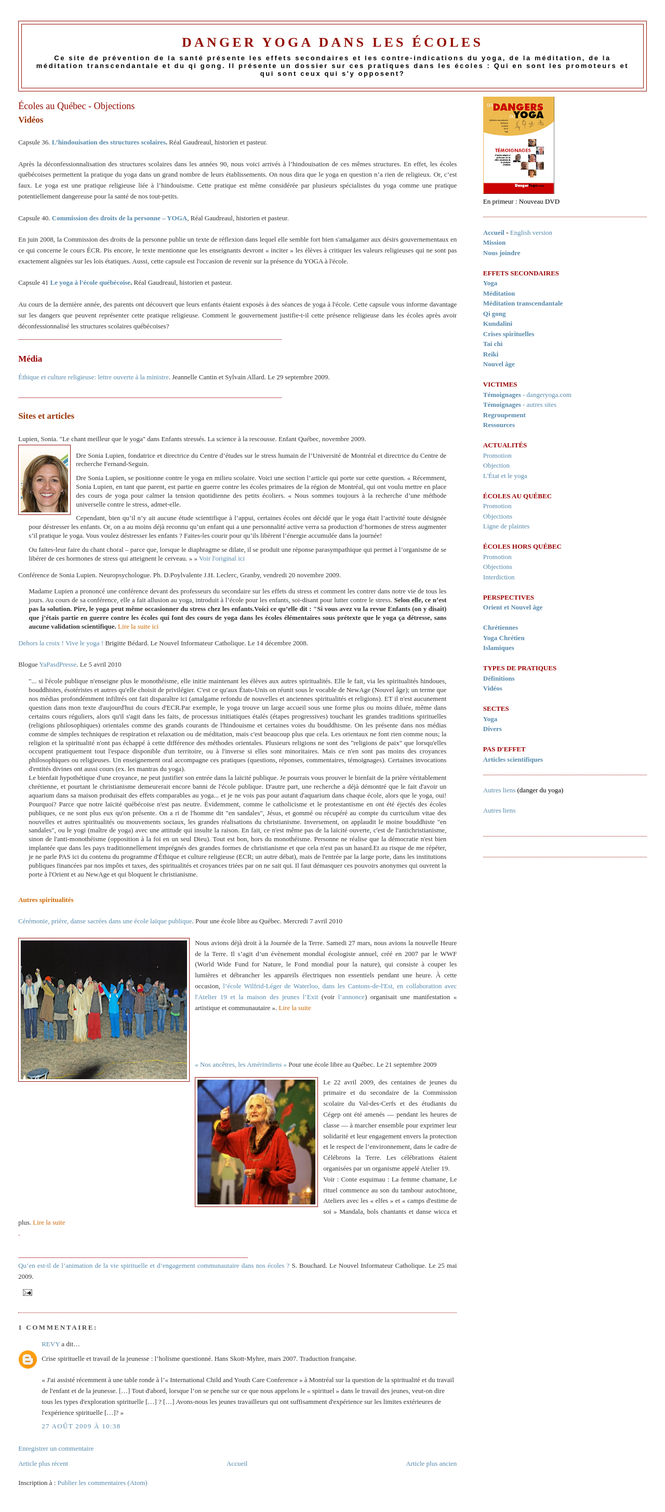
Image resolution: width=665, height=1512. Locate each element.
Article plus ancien (431, 1463)
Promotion (497, 455)
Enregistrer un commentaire (56, 1448)
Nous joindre (502, 253)
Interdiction (499, 577)
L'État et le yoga (505, 476)
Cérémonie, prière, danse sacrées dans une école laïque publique (105, 921)
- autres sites (519, 404)
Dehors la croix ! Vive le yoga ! (60, 643)
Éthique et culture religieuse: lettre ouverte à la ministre (93, 377)
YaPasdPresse (58, 664)
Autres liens (499, 790)
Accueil (237, 1463)
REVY (51, 1344)
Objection (496, 465)
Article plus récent (43, 1463)
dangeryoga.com (549, 395)
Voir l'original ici (222, 558)
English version (531, 232)
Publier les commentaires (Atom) (103, 1483)
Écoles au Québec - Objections (76, 106)
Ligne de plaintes (506, 526)
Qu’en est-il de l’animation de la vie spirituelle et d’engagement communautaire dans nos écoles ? (153, 1265)
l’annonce (351, 997)
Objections (497, 516)
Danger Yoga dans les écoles (332, 42)
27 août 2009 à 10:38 (81, 1426)
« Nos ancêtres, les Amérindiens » (241, 1064)
